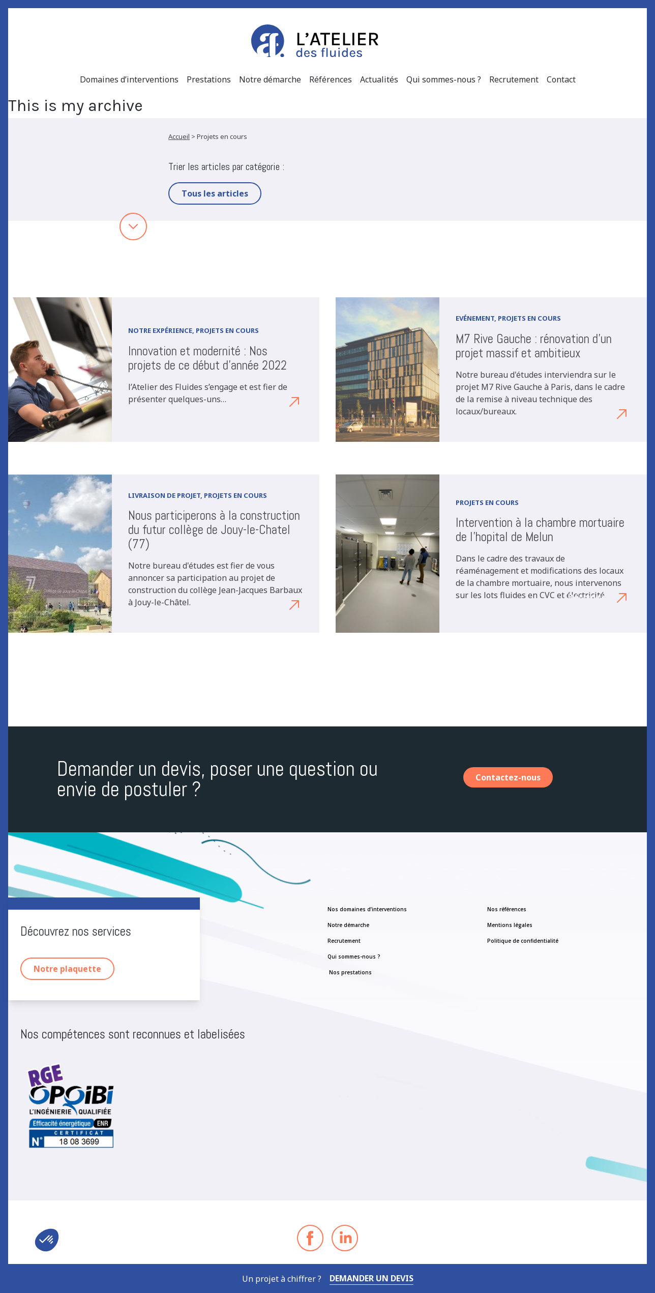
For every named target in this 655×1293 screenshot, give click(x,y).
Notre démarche (270, 79)
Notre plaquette (67, 968)
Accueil (179, 136)
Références (330, 79)
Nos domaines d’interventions (367, 909)
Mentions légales (509, 925)
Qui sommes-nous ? (443, 79)
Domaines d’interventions (129, 79)
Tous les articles (215, 193)
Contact (561, 79)
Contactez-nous (508, 777)
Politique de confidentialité (522, 940)
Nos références (506, 909)
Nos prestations (350, 972)
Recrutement (514, 79)
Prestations (209, 79)
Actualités (379, 79)
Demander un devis (371, 1278)
